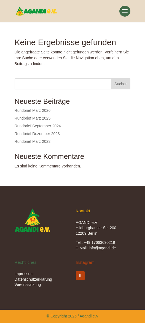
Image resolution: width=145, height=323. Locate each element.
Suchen (120, 84)
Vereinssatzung (28, 284)
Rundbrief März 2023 (33, 141)
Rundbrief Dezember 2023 (37, 133)
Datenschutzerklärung (33, 279)
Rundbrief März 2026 (33, 110)
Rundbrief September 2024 (38, 126)
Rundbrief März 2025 (33, 118)
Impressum (24, 274)
